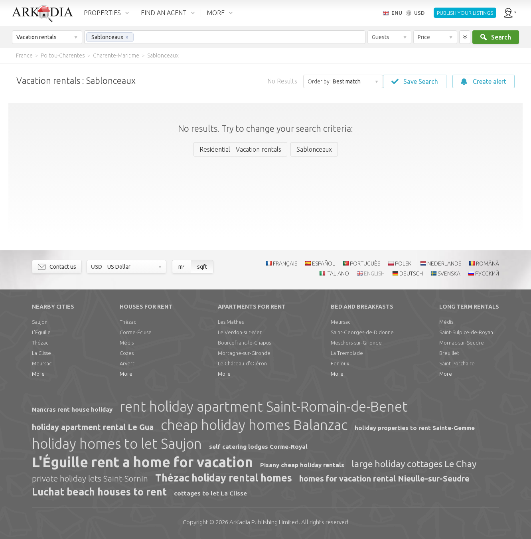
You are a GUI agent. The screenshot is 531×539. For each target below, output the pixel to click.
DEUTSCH (411, 273)
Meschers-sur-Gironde (356, 342)
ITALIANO (337, 273)
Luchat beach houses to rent (99, 491)
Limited (263, 522)
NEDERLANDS (444, 263)
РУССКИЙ (487, 273)
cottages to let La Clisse (210, 493)
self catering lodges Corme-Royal (258, 446)
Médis (127, 342)
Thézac (40, 342)
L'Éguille (41, 332)
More (38, 374)
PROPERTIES (102, 12)
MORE (216, 12)
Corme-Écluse (136, 332)
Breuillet (449, 353)
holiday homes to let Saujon (117, 444)
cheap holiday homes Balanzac (254, 425)
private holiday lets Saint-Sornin (90, 478)
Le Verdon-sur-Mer (240, 332)
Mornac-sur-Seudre (461, 342)
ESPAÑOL (323, 263)
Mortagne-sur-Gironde (244, 353)
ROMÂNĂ (487, 263)
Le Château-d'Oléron (242, 363)
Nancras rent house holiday (72, 409)
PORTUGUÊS (365, 263)
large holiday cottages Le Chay (413, 464)
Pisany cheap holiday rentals (302, 465)
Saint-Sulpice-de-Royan (466, 332)
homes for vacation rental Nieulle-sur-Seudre (384, 478)
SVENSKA (449, 273)
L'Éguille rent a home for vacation (142, 462)
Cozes (127, 353)
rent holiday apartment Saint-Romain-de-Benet (264, 406)
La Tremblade (347, 353)
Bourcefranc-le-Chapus (244, 342)
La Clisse (41, 353)
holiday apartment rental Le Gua (93, 427)
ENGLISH (374, 273)
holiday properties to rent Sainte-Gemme (415, 427)
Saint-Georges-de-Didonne (362, 332)
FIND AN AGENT (164, 12)
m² (181, 267)
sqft (202, 267)
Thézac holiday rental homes (223, 478)
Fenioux (340, 363)
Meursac (41, 363)
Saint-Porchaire (457, 363)
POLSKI (404, 263)
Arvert (127, 363)
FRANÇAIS (285, 263)
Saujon (39, 322)
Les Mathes (231, 322)
